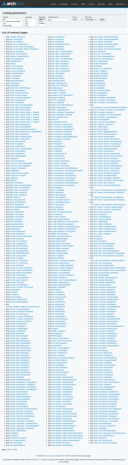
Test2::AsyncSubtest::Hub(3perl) (106, 273)
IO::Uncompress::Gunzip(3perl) (64, 178)
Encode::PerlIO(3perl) (17, 275)
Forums (74, 4)
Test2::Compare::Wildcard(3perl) (106, 346)
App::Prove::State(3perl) (18, 44)
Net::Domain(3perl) (59, 297)
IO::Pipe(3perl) (57, 149)
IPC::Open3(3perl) (59, 197)
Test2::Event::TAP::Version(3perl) (106, 382)
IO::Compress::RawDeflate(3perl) (64, 137)
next (12, 449)
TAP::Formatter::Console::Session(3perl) (109, 110)
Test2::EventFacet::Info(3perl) (105, 406)
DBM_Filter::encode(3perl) (19, 188)
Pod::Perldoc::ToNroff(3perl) (62, 389)
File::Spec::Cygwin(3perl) (61, 54)
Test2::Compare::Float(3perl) (105, 309)
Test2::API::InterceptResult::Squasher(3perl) (107, 261)
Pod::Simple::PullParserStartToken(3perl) (67, 436)
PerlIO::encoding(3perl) (61, 348)
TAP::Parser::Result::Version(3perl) (107, 168)
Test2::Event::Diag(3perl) (103, 355)
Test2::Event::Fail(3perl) (103, 363)
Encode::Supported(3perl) (19, 278)
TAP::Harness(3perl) (101, 119)
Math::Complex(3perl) (60, 253)
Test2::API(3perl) (100, 241)
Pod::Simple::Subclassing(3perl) (106, 39)
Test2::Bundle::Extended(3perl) (105, 278)
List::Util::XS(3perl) (59, 217)
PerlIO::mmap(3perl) (59, 350)
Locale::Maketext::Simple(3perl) (64, 229)
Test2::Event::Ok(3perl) (102, 370)
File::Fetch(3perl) (58, 37)
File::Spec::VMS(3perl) (60, 68)
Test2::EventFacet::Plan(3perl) (105, 416)
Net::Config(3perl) (58, 295)
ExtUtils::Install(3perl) (17, 326)
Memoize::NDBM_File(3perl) (63, 265)
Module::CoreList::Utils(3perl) (63, 275)
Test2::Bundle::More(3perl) (104, 280)
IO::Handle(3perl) (58, 146)
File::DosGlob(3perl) (17, 445)
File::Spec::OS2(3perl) (60, 64)
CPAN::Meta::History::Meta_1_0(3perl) (24, 112)
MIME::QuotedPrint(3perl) (61, 236)
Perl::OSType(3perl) (59, 343)
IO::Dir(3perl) (57, 141)
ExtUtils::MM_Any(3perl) (18, 338)
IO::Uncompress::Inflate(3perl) (63, 180)
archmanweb (50, 456)
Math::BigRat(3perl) (59, 251)
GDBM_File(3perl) (59, 90)
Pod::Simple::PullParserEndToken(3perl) (67, 433)
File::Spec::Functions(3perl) (62, 59)
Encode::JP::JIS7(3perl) (18, 263)
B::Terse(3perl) (15, 76)
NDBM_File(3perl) (58, 287)
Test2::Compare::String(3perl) (105, 341)
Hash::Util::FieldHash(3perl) (62, 105)
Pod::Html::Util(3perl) (60, 367)
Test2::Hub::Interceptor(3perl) (105, 431)
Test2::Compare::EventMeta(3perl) (107, 307)
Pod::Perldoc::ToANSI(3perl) (62, 382)
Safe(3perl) (98, 66)
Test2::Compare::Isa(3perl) (104, 314)
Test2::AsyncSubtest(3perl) (104, 265)
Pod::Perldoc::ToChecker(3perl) (64, 384)
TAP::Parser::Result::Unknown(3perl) (108, 166)
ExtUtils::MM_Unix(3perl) (19, 365)
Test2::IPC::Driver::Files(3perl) (105, 443)
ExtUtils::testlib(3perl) (17, 431)
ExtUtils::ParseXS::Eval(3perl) (20, 411)
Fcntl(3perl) (13, 436)
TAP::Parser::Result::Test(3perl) (106, 163)
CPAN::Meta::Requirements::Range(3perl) (25, 132)
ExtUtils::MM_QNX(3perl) (19, 360)
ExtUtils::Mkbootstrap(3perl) (20, 397)
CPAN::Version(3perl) (17, 156)
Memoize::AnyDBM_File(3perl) (63, 261)
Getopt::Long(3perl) (59, 93)
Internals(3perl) (57, 207)
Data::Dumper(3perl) (17, 200)
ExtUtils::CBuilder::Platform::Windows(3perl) (23, 307)
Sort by (74, 17)
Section (5, 17)
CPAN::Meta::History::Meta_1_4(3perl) (24, 122)
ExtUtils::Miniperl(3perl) (18, 394)
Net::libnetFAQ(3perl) (60, 319)
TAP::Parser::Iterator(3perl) (104, 137)
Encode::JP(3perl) (16, 258)
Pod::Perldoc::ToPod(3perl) (62, 392)
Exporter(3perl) (15, 297)
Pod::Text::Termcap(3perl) (103, 59)
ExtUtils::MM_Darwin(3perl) (20, 348)
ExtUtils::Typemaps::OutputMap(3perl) (24, 426)
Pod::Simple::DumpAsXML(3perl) (64, 416)
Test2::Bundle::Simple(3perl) (104, 282)
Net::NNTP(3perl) (58, 302)
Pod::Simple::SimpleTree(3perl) (106, 37)
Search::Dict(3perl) (101, 73)
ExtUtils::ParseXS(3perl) (18, 406)
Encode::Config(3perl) (17, 244)
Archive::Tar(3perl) (16, 51)
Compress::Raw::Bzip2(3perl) (20, 163)
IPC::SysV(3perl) (58, 205)
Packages (64, 4)
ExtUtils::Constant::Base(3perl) (21, 316)
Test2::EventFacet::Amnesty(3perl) (107, 394)
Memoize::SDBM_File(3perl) (62, 268)
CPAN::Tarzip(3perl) (17, 154)
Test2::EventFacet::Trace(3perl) (106, 421)
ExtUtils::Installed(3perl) (18, 329)
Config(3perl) (14, 171)
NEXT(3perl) (56, 290)
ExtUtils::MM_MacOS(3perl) (20, 350)
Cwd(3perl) (13, 178)
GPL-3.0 (39, 460)
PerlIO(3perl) (57, 346)
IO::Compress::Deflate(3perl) (63, 129)
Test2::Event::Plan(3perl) (103, 375)
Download (120, 4)
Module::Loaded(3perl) (60, 282)
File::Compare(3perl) (17, 440)
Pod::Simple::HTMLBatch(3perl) (64, 421)
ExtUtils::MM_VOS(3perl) (19, 370)
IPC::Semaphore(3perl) (60, 200)
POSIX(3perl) (57, 336)
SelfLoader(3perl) (100, 78)
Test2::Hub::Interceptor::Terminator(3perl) (109, 433)
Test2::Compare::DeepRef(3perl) (106, 299)
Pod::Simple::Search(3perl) (62, 445)
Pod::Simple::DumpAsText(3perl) (64, 414)
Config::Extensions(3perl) (19, 173)
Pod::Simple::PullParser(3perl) (63, 431)
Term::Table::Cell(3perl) (103, 224)
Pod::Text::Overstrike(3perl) (104, 56)
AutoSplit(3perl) (15, 61)
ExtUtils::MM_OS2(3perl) (19, 355)
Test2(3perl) (98, 239)
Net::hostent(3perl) (59, 316)
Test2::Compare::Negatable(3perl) (107, 319)
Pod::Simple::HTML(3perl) (62, 419)
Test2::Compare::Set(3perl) (104, 338)
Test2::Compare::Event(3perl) (105, 304)
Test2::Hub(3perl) (100, 428)
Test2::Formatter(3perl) (102, 423)
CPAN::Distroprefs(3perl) (19, 93)
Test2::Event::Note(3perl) (103, 367)
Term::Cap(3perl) (100, 214)
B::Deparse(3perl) (16, 68)
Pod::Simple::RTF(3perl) (61, 443)
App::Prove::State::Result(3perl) (21, 47)
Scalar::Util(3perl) (100, 71)
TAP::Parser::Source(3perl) (104, 183)
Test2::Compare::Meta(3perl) (105, 316)
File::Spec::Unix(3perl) (60, 66)
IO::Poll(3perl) (57, 151)
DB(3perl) (13, 180)
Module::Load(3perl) (59, 278)
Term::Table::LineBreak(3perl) (105, 231)
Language (28, 17)
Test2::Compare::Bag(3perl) (104, 290)
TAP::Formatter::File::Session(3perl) (107, 115)
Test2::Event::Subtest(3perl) (104, 380)
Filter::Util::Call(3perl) (60, 85)
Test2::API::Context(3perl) (103, 246)
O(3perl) (55, 329)
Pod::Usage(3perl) (101, 61)
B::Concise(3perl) (16, 66)
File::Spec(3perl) (58, 49)
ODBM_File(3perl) (59, 331)
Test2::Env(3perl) (100, 348)
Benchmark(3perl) (16, 81)
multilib (42, 23)
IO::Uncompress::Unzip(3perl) (63, 185)
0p (13, 19)
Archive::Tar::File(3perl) (18, 54)
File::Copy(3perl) (15, 443)
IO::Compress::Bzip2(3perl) (62, 127)
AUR (110, 4)
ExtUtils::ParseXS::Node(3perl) (21, 414)
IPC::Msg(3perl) (58, 192)
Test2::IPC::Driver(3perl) (103, 440)
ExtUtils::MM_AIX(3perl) (18, 336)
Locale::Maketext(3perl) (61, 219)
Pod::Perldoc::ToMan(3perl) (62, 387)
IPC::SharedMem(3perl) (61, 202)
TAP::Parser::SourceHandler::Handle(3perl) (107, 197)
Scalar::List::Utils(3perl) (103, 68)
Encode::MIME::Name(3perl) (20, 273)
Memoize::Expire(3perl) (61, 263)
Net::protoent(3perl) (59, 324)
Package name (53, 17)
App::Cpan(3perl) (16, 39)
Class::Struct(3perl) (16, 161)
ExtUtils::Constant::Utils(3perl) (21, 319)
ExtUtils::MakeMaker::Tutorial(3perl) (23, 389)
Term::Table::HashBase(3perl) (105, 229)
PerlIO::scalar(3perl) (59, 353)
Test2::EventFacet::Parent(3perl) (106, 414)
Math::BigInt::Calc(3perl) (61, 244)
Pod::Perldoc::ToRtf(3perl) (62, 394)
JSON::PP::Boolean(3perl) (62, 212)
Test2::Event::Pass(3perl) (103, 372)
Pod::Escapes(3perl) (59, 363)
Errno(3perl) (14, 295)
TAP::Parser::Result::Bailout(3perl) (107, 154)
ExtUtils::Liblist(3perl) (17, 331)
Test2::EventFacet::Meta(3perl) (105, 411)
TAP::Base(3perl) (100, 95)
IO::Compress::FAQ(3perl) (62, 132)
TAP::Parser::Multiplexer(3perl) (105, 149)
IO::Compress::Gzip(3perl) (62, 134)
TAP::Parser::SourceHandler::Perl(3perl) (109, 200)
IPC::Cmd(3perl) (58, 190)
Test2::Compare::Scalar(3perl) (105, 336)
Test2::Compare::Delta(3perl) (105, 302)
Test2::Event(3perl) (101, 350)
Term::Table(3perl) (101, 222)
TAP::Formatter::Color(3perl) (104, 100)
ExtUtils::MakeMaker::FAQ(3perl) (22, 384)
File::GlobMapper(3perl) (61, 44)
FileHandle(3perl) (58, 81)
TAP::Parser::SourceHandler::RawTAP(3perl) (107, 205)
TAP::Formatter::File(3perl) (104, 112)
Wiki (83, 4)
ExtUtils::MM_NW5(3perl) (19, 353)
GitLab (91, 4)
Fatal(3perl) (13, 433)
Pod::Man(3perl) (58, 370)
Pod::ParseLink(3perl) (60, 372)
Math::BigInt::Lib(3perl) (60, 248)
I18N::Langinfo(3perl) (60, 117)
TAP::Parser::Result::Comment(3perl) (108, 156)
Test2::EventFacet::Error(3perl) (105, 401)
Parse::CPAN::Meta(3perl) (62, 341)
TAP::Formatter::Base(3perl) (104, 98)
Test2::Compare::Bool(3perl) (104, 295)
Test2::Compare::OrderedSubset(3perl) (109, 326)
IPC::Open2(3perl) (59, 195)
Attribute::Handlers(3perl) (19, 56)
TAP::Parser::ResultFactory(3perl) (107, 173)
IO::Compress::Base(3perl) (62, 124)
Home (53, 4)
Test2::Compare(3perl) (102, 285)
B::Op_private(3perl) (17, 71)
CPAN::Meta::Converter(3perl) (20, 105)
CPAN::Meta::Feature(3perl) (20, 107)
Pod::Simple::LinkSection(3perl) (64, 426)
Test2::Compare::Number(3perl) (106, 321)
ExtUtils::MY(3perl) (16, 377)
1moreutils (13, 25)
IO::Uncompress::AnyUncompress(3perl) (67, 171)
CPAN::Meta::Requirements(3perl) (22, 129)
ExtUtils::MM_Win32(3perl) (19, 372)
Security (101, 4)
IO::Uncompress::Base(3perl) (63, 173)
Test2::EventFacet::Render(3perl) (106, 419)
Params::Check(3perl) (60, 338)
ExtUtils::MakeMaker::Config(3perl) (22, 382)
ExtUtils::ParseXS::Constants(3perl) (23, 409)
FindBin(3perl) (57, 88)
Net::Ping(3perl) (58, 309)
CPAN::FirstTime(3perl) (18, 95)
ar (30, 19)
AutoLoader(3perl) (16, 59)
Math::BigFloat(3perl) (60, 239)
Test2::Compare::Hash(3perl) (105, 312)
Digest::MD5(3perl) (16, 212)
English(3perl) (14, 290)
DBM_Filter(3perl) (16, 183)
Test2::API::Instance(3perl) (104, 248)
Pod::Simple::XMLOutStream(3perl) (107, 49)
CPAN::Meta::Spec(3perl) (19, 134)
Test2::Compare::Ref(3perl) (104, 331)
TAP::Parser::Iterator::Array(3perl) (107, 139)
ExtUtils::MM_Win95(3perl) (19, 375)
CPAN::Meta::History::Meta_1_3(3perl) (24, 119)
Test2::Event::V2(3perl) (102, 384)
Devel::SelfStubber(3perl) (19, 207)
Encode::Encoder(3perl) (18, 248)
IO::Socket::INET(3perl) (61, 161)
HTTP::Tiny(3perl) (58, 100)
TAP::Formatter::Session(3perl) (106, 117)
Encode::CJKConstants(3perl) (20, 236)
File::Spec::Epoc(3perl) (60, 56)
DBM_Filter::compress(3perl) (20, 185)
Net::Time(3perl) (58, 314)
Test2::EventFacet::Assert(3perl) (106, 397)
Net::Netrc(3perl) (58, 304)
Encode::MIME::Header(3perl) (20, 270)
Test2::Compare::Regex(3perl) (105, 333)
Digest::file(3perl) (16, 219)
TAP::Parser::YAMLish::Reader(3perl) (108, 207)
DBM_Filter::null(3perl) (18, 192)
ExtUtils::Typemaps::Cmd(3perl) (21, 421)
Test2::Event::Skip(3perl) (103, 377)
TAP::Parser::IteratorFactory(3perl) (107, 146)
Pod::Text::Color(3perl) (102, 54)
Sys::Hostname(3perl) (102, 90)
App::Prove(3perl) (16, 42)
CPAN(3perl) (14, 85)
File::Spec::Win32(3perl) (61, 71)
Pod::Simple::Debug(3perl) (62, 411)
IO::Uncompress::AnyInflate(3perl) (65, 168)
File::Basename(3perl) (18, 438)
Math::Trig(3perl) (58, 256)
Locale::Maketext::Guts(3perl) (63, 224)
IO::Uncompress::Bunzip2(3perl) (64, 175)
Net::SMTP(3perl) (58, 312)
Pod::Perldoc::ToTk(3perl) (61, 401)
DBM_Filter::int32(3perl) (18, 190)
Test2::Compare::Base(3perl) (105, 292)
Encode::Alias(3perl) (17, 231)
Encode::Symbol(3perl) (18, 280)
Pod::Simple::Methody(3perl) (63, 428)
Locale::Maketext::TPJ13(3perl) (64, 231)
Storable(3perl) (99, 83)
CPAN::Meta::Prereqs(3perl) (20, 127)
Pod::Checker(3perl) (59, 360)
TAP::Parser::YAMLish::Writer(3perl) (107, 209)
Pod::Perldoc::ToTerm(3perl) (62, 397)
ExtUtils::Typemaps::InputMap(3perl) (23, 423)
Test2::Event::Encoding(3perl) (105, 358)
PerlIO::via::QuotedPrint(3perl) (63, 358)
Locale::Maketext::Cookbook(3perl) (65, 222)
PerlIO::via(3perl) (58, 355)
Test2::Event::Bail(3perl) (103, 353)
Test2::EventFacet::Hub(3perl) (105, 404)
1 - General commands (13, 21)
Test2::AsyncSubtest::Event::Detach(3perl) (110, 270)
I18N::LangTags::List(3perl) (62, 115)
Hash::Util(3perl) (58, 102)
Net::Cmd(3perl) (58, 292)
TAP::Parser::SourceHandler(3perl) (107, 185)
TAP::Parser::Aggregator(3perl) (106, 132)
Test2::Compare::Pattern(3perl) (105, 329)
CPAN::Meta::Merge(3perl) (19, 124)
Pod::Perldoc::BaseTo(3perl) (62, 377)
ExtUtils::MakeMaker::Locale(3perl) (22, 387)
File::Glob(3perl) (58, 42)
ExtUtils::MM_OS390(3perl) (20, 358)
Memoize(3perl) (58, 258)
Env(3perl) (13, 292)
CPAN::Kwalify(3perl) (17, 100)
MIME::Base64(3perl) (60, 234)
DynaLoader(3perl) (16, 227)
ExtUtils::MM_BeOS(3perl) (19, 341)
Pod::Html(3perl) (58, 365)
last (16, 449)
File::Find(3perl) (58, 39)
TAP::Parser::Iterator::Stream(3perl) (107, 144)
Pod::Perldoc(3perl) (59, 375)
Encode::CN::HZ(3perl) (18, 241)
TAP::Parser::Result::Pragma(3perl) (107, 161)
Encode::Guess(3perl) (17, 256)
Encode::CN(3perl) (16, 239)
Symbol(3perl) (99, 88)
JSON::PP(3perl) (58, 209)
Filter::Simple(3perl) (59, 83)
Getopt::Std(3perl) (58, 98)
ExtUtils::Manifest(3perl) (18, 392)
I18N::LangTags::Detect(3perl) (63, 112)
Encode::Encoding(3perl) (19, 251)
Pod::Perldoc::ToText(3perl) (62, 399)
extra (42, 21)
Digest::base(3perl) (16, 217)
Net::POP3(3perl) (58, 307)
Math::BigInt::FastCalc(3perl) (63, 246)
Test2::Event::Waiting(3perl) (104, 387)
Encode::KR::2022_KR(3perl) (20, 268)
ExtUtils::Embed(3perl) (18, 324)
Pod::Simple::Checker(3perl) (62, 409)
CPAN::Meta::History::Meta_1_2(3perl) (24, 117)
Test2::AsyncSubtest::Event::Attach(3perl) (110, 268)
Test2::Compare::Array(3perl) (105, 287)
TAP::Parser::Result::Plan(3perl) (106, 158)
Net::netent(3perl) (58, 321)
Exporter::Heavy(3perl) (18, 299)
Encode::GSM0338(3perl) (19, 253)
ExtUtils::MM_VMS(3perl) (19, 367)
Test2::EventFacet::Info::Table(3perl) (108, 409)
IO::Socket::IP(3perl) (59, 163)
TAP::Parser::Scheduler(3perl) (105, 175)
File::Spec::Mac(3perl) (60, 61)
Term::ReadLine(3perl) (102, 219)
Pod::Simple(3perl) (59, 406)
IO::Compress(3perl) (59, 122)
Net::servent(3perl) (59, 326)
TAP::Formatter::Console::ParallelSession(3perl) (108, 107)
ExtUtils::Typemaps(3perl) (19, 419)
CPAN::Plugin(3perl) (17, 146)
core (42, 19)
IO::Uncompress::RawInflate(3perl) (65, 183)
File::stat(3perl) (57, 76)
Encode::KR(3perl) (16, 265)
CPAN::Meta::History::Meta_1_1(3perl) (24, 115)
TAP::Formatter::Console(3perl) (106, 102)
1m (13, 23)
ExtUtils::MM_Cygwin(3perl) (20, 343)
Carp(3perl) (13, 158)
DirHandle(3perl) (15, 222)
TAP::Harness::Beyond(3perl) (105, 122)
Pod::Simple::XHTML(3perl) (104, 47)
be (30, 21)
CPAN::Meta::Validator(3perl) (20, 137)
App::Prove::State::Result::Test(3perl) (23, 49)
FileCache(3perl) (58, 78)
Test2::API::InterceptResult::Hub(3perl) (108, 256)
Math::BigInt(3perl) (59, 241)
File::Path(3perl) (58, 47)
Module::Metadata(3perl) (61, 285)
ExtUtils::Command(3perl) (19, 309)
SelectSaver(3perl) (101, 76)
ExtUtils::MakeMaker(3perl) (19, 380)
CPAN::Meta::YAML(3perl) (19, 139)
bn (30, 25)
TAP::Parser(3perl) (101, 129)
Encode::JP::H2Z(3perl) (18, 261)
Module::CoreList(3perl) (61, 273)
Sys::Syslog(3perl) (101, 93)
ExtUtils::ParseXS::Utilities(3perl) (22, 416)
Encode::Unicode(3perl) (18, 285)
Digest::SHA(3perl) (16, 214)
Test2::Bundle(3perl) (101, 275)
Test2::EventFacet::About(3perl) (106, 392)
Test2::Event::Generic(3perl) (104, 365)
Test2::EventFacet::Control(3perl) (106, 399)
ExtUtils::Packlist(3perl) (18, 404)
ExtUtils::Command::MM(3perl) (21, 312)
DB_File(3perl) (15, 197)
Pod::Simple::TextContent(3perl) (106, 44)
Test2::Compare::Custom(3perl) (106, 297)
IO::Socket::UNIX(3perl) (61, 166)
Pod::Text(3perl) (100, 51)
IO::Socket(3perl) (58, 158)
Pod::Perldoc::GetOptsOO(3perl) (64, 380)
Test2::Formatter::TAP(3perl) (104, 426)
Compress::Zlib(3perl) (17, 168)
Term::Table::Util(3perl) (102, 234)
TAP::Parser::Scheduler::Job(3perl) (107, 178)
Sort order (88, 17)
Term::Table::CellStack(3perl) (105, 227)
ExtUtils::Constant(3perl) (18, 314)
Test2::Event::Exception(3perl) (105, 360)
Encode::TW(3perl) (16, 282)
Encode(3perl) (14, 229)
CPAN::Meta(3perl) (16, 102)
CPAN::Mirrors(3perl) (17, 141)
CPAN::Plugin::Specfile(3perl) (20, 149)
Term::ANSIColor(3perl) (103, 212)
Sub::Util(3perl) (99, 85)
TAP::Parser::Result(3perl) (104, 151)
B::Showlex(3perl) (16, 73)
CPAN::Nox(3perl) (16, 144)
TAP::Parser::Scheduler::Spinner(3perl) (109, 180)
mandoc (63, 456)
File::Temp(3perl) (58, 73)
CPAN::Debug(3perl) (17, 90)
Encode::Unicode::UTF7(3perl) (21, 287)
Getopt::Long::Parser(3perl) (62, 95)
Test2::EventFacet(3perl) (103, 389)
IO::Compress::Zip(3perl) (61, 139)
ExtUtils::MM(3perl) (16, 333)
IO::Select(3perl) (58, 156)
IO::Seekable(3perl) (59, 154)
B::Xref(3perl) (14, 78)
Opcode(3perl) (57, 333)
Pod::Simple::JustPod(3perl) (62, 423)
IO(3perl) (55, 119)
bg (30, 23)
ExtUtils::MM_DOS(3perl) (19, 346)
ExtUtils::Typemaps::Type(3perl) (21, 428)
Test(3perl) (98, 236)
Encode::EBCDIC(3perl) (18, 246)
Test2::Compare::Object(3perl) (105, 324)
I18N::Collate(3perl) (59, 107)
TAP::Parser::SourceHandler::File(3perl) (109, 192)
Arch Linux (13, 3)
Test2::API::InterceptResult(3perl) (106, 251)
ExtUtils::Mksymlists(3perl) (19, 399)
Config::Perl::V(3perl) (17, 175)
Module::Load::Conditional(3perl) (64, 280)
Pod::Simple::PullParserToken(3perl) (66, 440)
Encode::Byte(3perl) (17, 234)
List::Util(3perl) (57, 214)
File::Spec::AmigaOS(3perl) (62, 51)
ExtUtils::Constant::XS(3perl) (20, 321)
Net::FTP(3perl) (58, 299)
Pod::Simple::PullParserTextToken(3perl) (67, 438)
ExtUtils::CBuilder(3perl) (18, 302)
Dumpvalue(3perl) (16, 224)
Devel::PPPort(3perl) (17, 202)
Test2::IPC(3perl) (100, 438)
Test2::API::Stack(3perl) (103, 263)
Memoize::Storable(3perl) (61, 270)
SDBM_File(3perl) (100, 64)
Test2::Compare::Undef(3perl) (105, 343)
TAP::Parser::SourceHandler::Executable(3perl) (108, 190)
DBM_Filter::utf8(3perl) (18, 195)
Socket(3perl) (99, 81)
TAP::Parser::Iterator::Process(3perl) (108, 141)
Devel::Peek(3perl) (16, 205)
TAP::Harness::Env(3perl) (103, 124)
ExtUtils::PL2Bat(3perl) (18, 401)
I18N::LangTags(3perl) (60, 110)
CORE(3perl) (14, 83)
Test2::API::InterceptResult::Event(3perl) (109, 253)
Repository (42, 17)
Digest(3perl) (14, 209)
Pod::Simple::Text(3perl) (103, 42)
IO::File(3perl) (57, 144)
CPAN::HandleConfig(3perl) (20, 98)
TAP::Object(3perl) (101, 127)
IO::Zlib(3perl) (57, 188)
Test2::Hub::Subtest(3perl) (104, 436)
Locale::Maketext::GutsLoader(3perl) (66, 227)
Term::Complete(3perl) (102, 217)
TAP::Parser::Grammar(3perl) (105, 134)
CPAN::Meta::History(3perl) (19, 110)
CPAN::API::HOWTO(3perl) (20, 88)
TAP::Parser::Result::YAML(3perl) (106, 171)
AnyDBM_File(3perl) (17, 37)
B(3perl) (12, 64)
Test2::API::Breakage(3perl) (104, 244)
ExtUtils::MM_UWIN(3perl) (19, 363)
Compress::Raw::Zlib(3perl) (20, 166)
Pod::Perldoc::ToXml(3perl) (62, 404)
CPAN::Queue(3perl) (17, 151)
